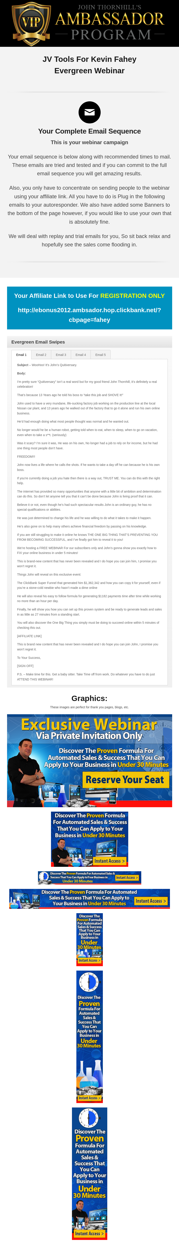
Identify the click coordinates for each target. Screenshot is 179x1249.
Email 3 (61, 355)
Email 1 (21, 355)
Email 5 (100, 355)
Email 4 (81, 355)
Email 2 (41, 355)
